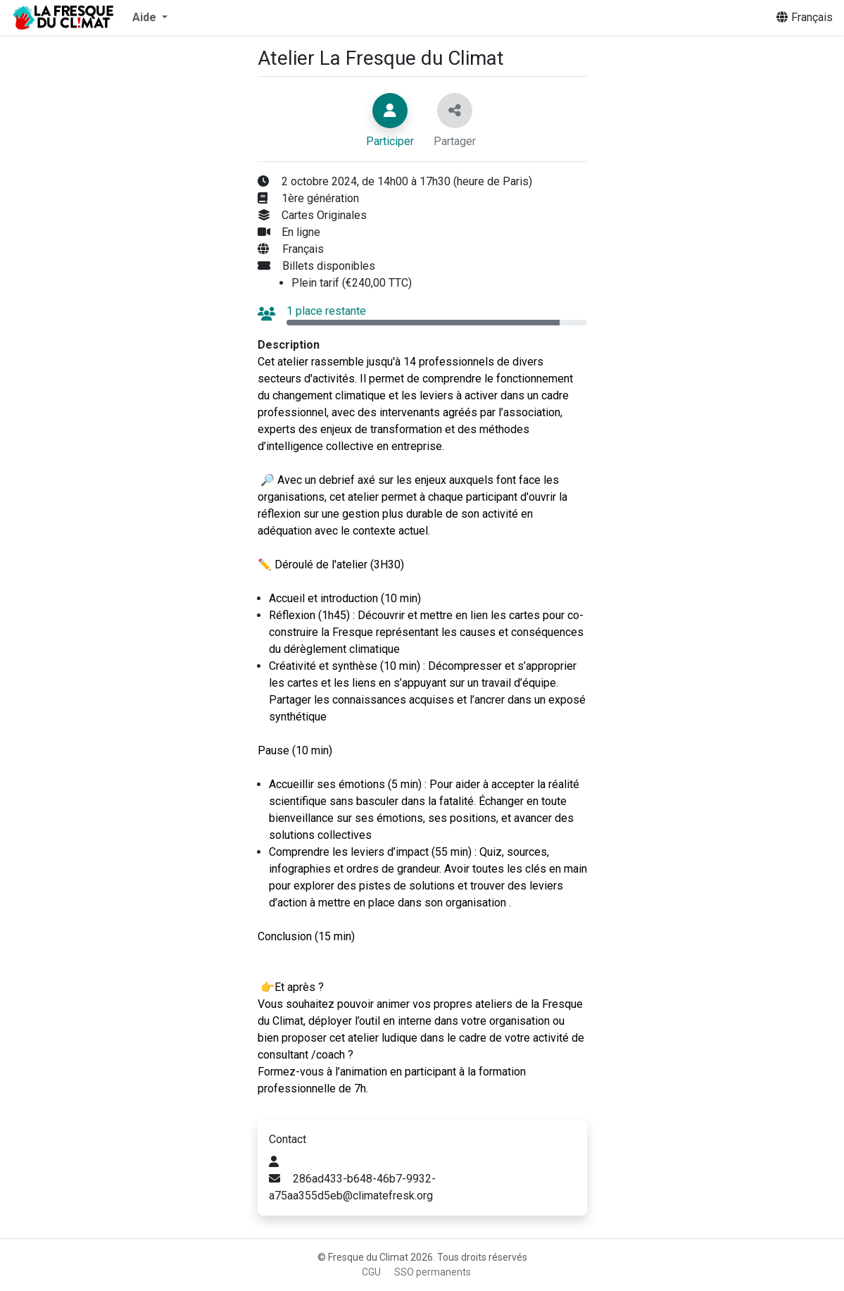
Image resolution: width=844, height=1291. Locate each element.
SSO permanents (432, 1272)
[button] (150, 18)
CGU (371, 1272)
